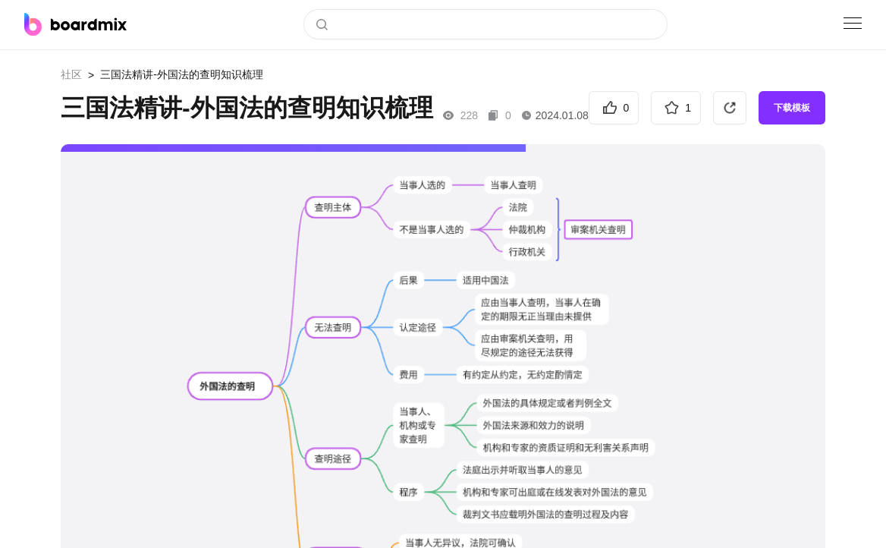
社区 (71, 74)
